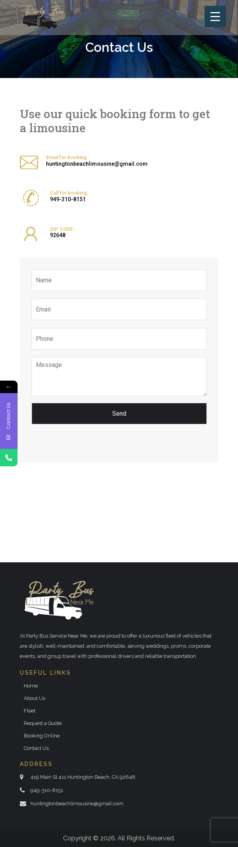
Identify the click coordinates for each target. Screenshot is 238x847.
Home (31, 686)
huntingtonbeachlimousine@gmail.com (97, 164)
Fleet (29, 711)
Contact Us (36, 748)
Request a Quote (43, 723)
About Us (34, 698)
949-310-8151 (68, 199)
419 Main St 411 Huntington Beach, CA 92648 (83, 777)
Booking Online (42, 736)
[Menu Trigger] (215, 16)
